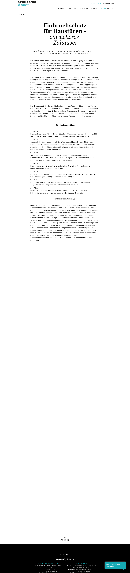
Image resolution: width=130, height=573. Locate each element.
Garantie (93, 8)
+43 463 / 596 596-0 (82, 571)
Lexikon (102, 8)
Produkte (72, 8)
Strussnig (62, 8)
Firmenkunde (108, 3)
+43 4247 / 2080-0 (50, 571)
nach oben (65, 539)
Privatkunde (95, 3)
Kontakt (110, 8)
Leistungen (83, 8)
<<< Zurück (20, 15)
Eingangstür (39, 106)
